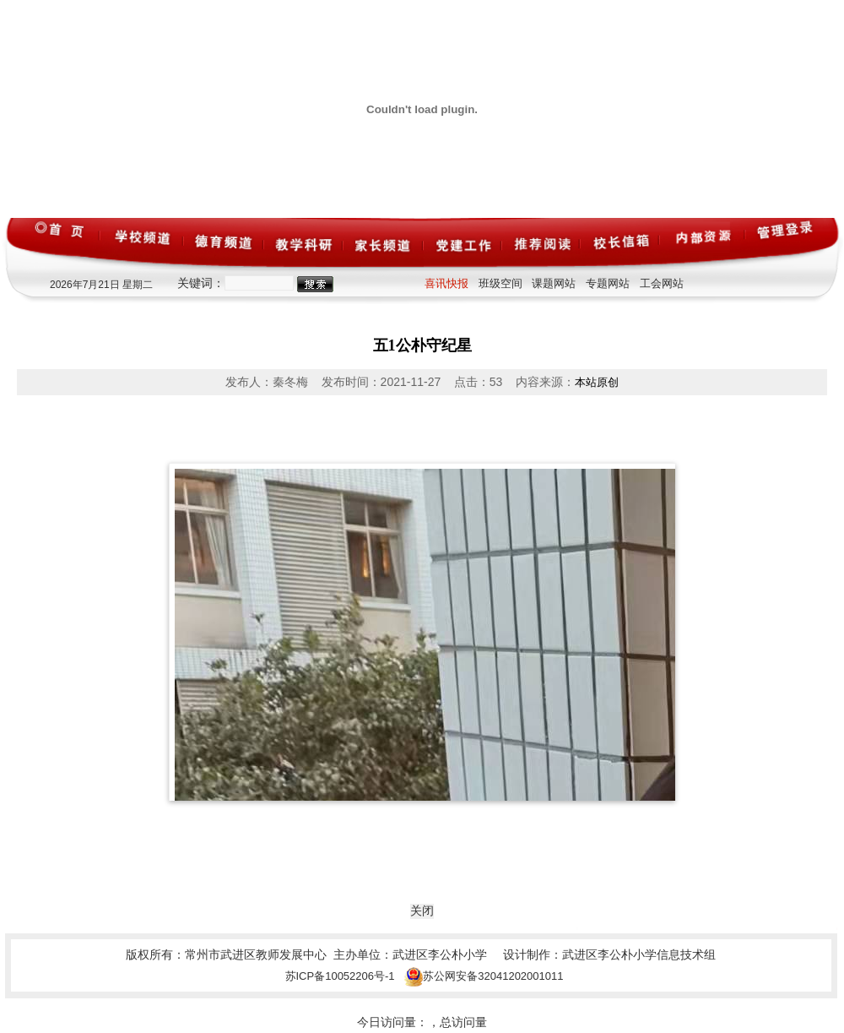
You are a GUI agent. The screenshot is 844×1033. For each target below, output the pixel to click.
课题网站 (554, 283)
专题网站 (608, 283)
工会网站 (662, 283)
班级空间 (500, 283)
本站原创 (597, 382)
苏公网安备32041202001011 (483, 976)
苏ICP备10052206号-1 (340, 976)
